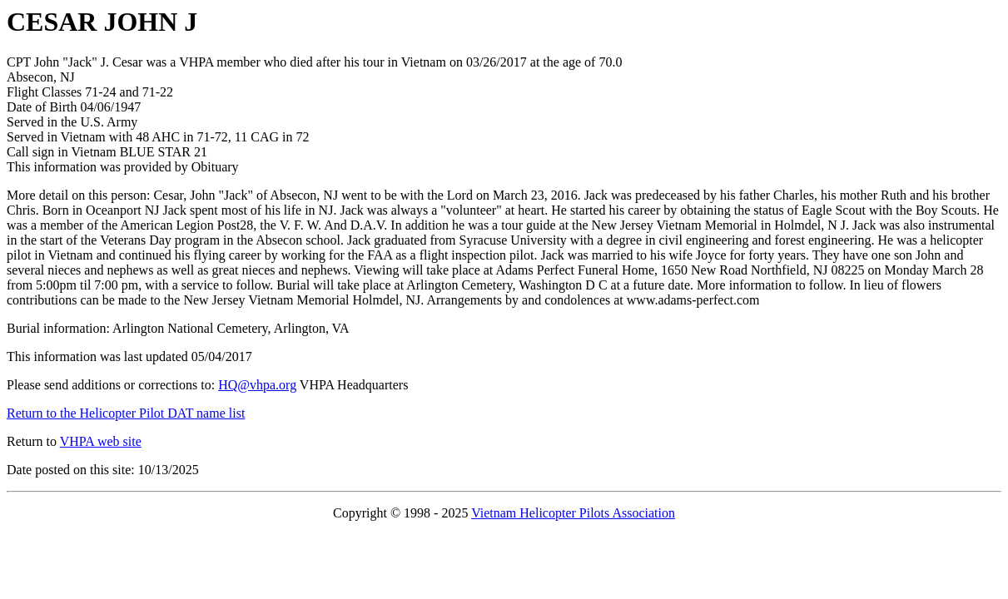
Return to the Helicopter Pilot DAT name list (126, 413)
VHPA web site (101, 441)
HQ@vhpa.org (257, 385)
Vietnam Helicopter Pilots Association (573, 513)
